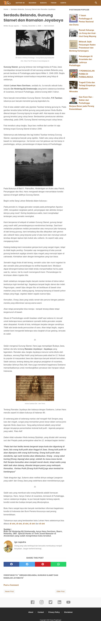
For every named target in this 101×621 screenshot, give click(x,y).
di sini (12, 524)
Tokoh (53, 3)
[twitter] (27, 564)
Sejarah (32, 3)
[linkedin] (59, 604)
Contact (41, 612)
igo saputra (15, 26)
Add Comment (49, 26)
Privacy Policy (54, 612)
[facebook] (11, 564)
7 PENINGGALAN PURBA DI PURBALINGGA (87, 74)
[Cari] (96, 3)
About (30, 612)
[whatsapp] (58, 564)
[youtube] (68, 604)
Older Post (60, 591)
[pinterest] (43, 564)
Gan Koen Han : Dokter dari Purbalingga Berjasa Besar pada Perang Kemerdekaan (81, 103)
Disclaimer (68, 612)
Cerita (63, 3)
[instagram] (41, 604)
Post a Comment (11, 585)
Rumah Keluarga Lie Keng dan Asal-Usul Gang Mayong (87, 33)
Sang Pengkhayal (55, 620)
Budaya (43, 3)
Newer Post (9, 591)
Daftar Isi (20, 3)
